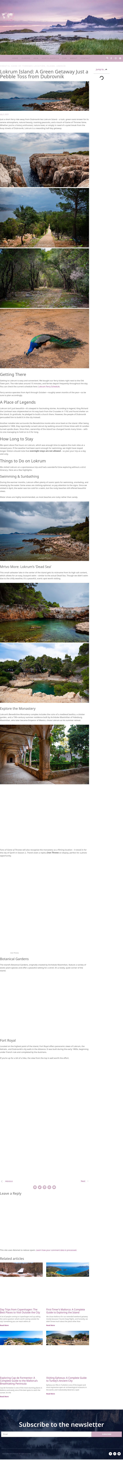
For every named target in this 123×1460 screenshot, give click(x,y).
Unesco (61, 66)
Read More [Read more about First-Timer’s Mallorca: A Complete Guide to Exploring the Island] (50, 1325)
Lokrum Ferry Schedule (48, 386)
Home (15, 58)
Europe (26, 58)
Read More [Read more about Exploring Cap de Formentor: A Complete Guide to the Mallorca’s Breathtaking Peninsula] (4, 1396)
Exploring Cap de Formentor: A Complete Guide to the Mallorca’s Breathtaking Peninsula (19, 1380)
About (73, 58)
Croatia (5, 66)
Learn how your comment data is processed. (56, 1250)
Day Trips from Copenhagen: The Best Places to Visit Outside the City (20, 1311)
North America (50, 58)
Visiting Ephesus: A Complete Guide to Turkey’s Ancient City (66, 1379)
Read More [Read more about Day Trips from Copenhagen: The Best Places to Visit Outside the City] (4, 1325)
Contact (85, 58)
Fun (64, 58)
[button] (107, 58)
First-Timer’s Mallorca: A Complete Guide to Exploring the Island (65, 1311)
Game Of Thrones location (28, 66)
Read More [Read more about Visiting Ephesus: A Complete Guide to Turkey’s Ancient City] (50, 1394)
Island (51, 66)
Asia (36, 58)
